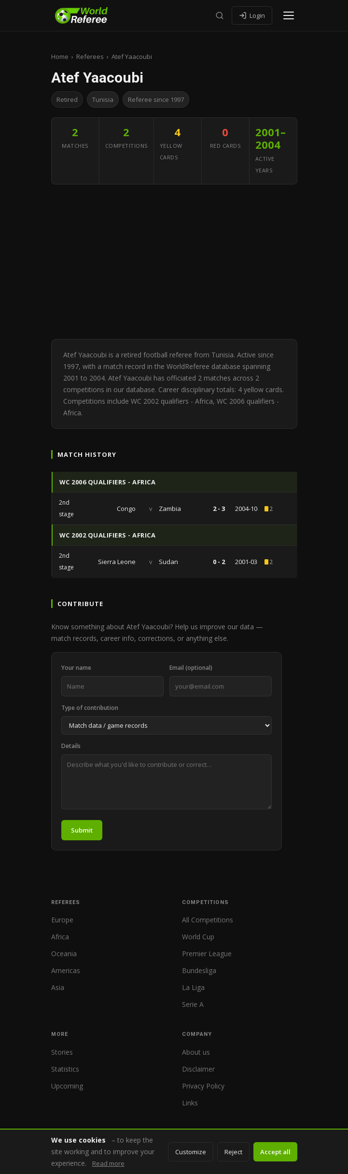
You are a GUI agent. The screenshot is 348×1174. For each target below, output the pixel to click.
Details (71, 746)
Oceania (64, 953)
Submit (82, 830)
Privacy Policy (203, 1085)
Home (60, 56)
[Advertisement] (174, 261)
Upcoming (67, 1085)
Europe (62, 919)
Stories (62, 1052)
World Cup (198, 936)
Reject (233, 1151)
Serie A (193, 1004)
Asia (57, 987)
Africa (60, 936)
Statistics (65, 1069)
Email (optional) (190, 668)
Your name (76, 668)
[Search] (219, 15)
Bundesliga (199, 970)
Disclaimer (198, 1069)
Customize (190, 1151)
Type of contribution (89, 708)
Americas (65, 970)
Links (190, 1102)
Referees (90, 56)
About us (196, 1052)
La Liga (193, 987)
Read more (108, 1163)
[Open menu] (288, 15)
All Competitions (207, 919)
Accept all (275, 1151)
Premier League (207, 953)
